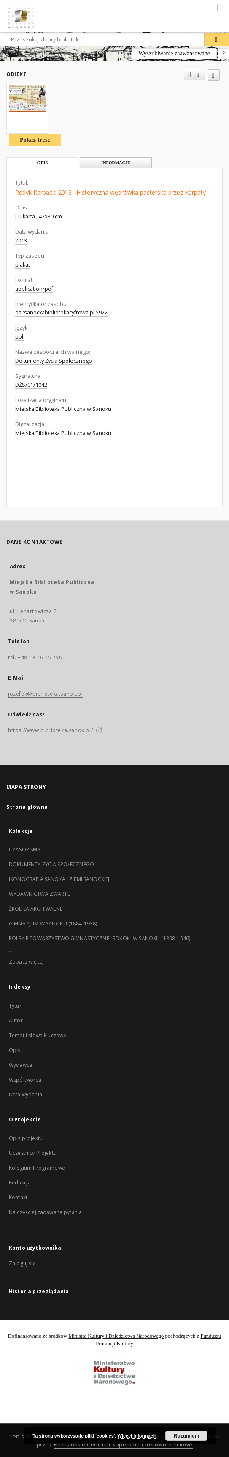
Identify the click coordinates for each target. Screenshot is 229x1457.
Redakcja (20, 1182)
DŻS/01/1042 (31, 384)
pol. (19, 336)
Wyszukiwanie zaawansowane (174, 53)
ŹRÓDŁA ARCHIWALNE (36, 908)
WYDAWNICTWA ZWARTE (39, 894)
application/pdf (34, 288)
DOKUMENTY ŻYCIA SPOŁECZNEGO (51, 864)
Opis (15, 1050)
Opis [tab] (42, 162)
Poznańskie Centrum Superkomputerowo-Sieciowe (123, 1444)
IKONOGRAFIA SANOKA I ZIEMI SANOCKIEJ (59, 879)
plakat (22, 264)
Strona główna (27, 806)
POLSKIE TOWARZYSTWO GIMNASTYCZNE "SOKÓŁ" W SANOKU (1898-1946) (99, 938)
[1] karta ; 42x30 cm (38, 216)
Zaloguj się (22, 1263)
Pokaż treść (35, 140)
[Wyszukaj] (217, 39)
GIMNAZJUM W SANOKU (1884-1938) (53, 923)
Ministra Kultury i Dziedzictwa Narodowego (116, 1336)
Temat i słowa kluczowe (37, 1035)
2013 (21, 240)
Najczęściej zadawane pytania (45, 1212)
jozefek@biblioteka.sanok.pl (45, 693)
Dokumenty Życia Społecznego (53, 360)
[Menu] (219, 7)
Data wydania (25, 1094)
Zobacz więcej (26, 961)
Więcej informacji (137, 1435)
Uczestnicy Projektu (33, 1153)
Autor (16, 1020)
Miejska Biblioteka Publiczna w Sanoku (63, 409)
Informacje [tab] (115, 162)
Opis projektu (26, 1138)
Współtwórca (25, 1079)
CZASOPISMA (25, 849)
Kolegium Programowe (37, 1167)
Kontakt (18, 1197)
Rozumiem (186, 1436)
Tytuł (15, 1005)
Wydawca (20, 1065)
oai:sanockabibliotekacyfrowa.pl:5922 (61, 312)
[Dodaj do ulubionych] (214, 75)
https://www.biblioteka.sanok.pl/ (50, 730)
